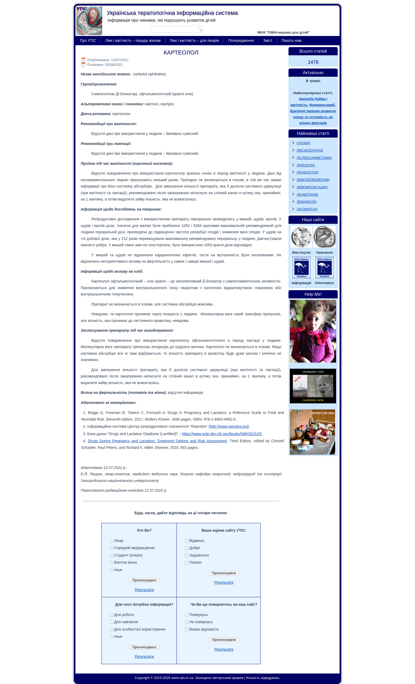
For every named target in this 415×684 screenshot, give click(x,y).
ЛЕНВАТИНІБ (307, 195)
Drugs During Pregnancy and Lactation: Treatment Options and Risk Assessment (157, 441)
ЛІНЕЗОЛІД (306, 165)
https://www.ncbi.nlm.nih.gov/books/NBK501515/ (222, 434)
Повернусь (199, 615)
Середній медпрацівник (134, 548)
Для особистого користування (140, 629)
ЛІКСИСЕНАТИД (310, 150)
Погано (196, 562)
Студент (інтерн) (128, 555)
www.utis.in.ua (182, 678)
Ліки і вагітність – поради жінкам (133, 40)
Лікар (118, 541)
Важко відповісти (204, 629)
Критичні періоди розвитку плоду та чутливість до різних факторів (313, 117)
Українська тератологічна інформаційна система (172, 13)
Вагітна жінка (125, 562)
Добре (195, 548)
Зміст (267, 40)
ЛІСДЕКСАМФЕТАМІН (314, 158)
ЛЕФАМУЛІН (307, 202)
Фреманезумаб (322, 105)
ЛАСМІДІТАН (307, 209)
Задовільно (199, 555)
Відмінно (197, 541)
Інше (118, 570)
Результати (144, 590)
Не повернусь (201, 622)
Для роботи (124, 615)
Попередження (241, 40)
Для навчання (126, 622)
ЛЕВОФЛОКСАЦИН (312, 187)
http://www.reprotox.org (229, 426)
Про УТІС (88, 40)
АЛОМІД (303, 143)
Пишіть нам (291, 40)
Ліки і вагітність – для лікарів (194, 40)
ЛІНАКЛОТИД (308, 172)
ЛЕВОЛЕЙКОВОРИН (313, 180)
